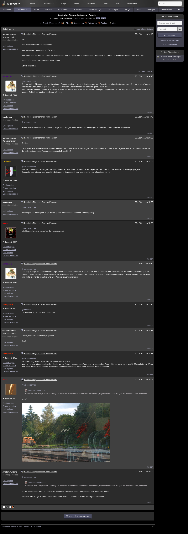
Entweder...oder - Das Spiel (170, 58)
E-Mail (103, 18)
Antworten (92, 23)
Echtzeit (32, 4)
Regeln (26, 526)
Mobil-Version (36, 526)
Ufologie (127, 10)
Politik (36, 10)
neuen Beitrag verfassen (79, 516)
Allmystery (13, 3)
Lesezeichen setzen (10, 49)
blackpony (7, 117)
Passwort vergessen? (170, 40)
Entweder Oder (78, 18)
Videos (76, 4)
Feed (98, 18)
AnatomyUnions (9, 472)
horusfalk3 (7, 76)
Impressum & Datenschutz (11, 526)
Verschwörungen (95, 10)
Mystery (48, 10)
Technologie (113, 10)
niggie (5, 223)
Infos (114, 23)
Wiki (118, 4)
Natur (139, 10)
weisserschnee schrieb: (35, 390)
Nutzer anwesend (169, 17)
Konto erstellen (171, 44)
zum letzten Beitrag (145, 29)
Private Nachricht (9, 103)
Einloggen (171, 35)
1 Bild (66, 23)
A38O (4, 380)
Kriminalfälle (62, 10)
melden (150, 71)
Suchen (104, 23)
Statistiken (91, 4)
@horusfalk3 (27, 310)
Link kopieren (8, 46)
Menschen (7, 10)
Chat (105, 4)
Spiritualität (78, 10)
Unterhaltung (167, 10)
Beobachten (78, 23)
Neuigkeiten (132, 4)
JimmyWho (7, 304)
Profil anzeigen (8, 100)
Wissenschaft (22, 10)
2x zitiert (141, 71)
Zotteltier (6, 161)
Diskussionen (48, 4)
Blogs (63, 4)
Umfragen (151, 10)
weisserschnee (9, 34)
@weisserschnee (29, 81)
